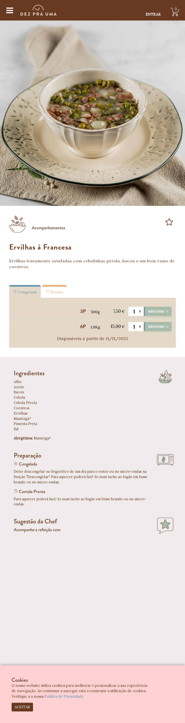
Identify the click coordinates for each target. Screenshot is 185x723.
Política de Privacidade (64, 696)
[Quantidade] (136, 311)
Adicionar (158, 311)
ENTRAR (153, 14)
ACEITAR (22, 707)
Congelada (25, 292)
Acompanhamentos (48, 228)
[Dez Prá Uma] (38, 10)
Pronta (54, 292)
